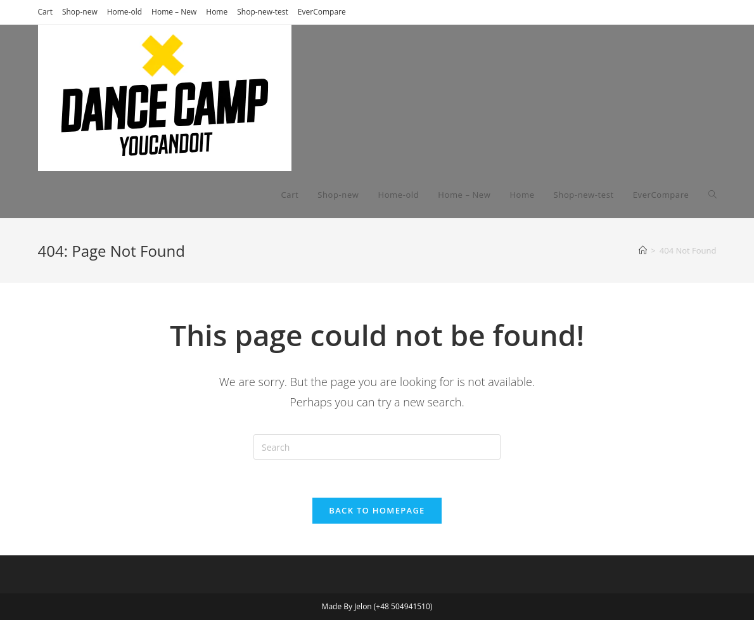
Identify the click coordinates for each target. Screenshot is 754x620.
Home (216, 11)
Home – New (173, 11)
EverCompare (322, 11)
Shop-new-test (262, 11)
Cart (45, 11)
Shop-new (80, 11)
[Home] (643, 250)
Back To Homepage (377, 510)
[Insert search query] (377, 447)
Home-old (124, 11)
